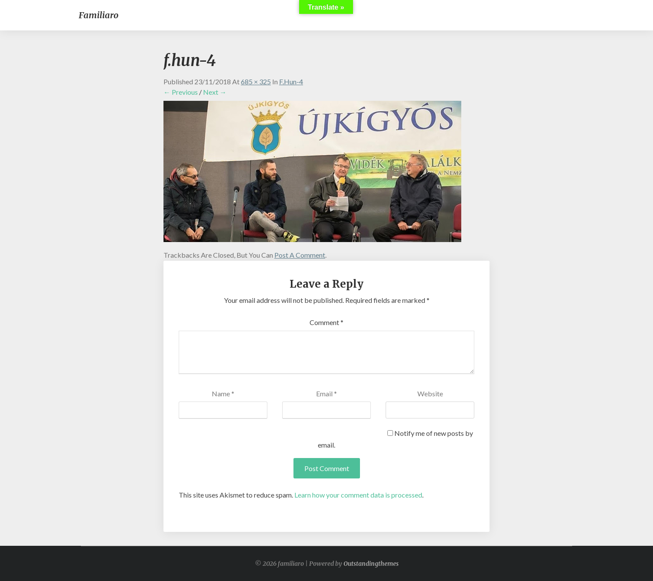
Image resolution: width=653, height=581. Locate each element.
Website (430, 393)
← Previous (180, 92)
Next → (215, 92)
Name (223, 393)
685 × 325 (256, 81)
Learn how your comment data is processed (358, 495)
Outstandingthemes (371, 564)
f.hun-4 (291, 81)
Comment (326, 322)
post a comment (299, 255)
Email (326, 393)
